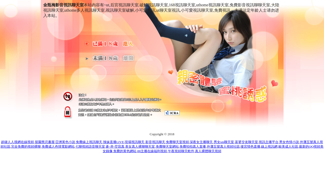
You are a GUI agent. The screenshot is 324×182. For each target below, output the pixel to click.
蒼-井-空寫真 (115, 146)
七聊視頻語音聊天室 (90, 146)
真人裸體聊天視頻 (208, 151)
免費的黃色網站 (124, 151)
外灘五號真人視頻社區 (223, 146)
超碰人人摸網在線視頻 (17, 142)
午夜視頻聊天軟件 (181, 151)
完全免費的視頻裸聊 (26, 146)
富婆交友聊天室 (246, 142)
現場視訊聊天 (134, 142)
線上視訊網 (269, 146)
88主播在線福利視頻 (152, 151)
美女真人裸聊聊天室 (140, 146)
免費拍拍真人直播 (193, 146)
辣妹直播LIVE (113, 142)
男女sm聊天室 (224, 142)
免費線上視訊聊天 (89, 142)
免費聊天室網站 (167, 146)
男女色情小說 (289, 142)
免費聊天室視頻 (177, 142)
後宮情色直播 (250, 146)
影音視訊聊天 (155, 142)
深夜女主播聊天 (201, 142)
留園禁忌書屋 (45, 142)
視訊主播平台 (268, 142)
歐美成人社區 (288, 146)
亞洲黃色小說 (65, 142)
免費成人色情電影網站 (58, 146)
